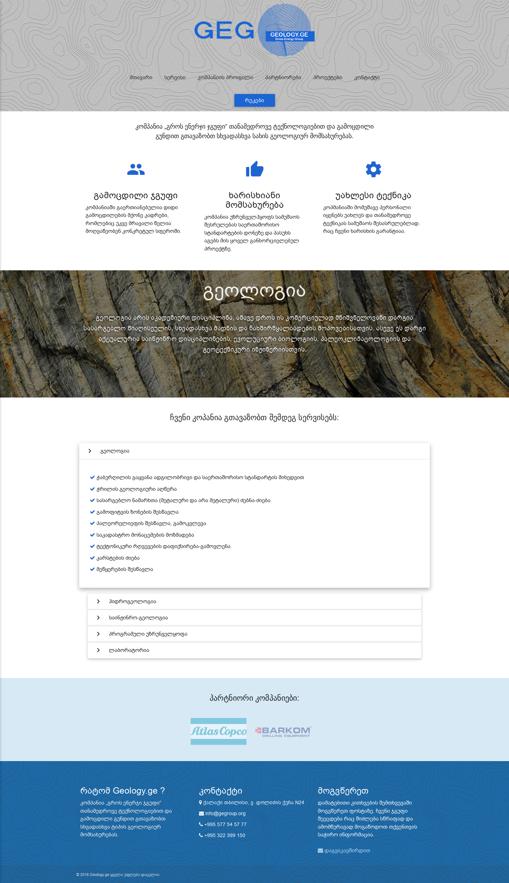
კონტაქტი (367, 77)
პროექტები (327, 77)
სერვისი (175, 77)
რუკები (254, 100)
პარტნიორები (283, 77)
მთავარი (141, 77)
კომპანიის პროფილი (225, 77)
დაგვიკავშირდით (344, 850)
